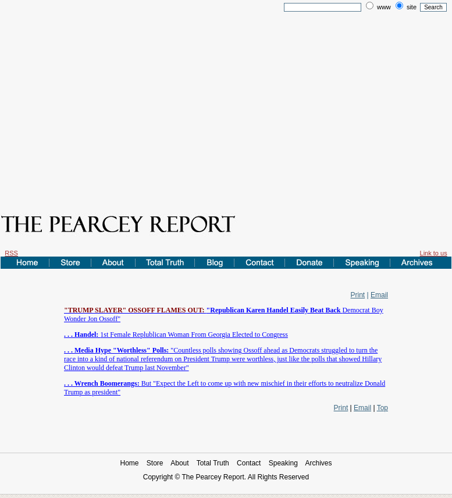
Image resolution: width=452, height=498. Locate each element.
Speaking (283, 463)
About (179, 463)
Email (379, 295)
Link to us (433, 253)
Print (358, 295)
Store (155, 463)
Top (382, 408)
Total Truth (213, 463)
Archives (318, 463)
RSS (11, 253)
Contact (249, 463)
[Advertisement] (226, 103)
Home (129, 463)
